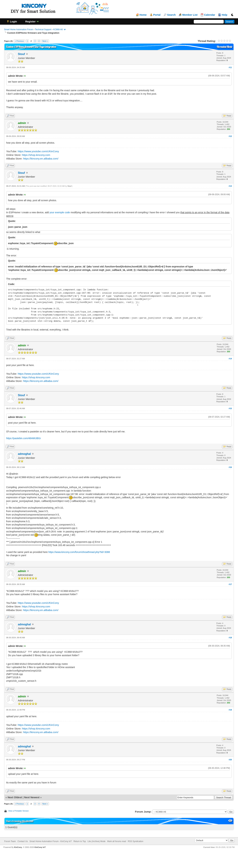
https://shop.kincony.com (36, 154)
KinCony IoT (40, 847)
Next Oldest (15, 797)
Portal (157, 14)
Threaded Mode (224, 46)
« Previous (19, 41)
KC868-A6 (58, 29)
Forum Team (10, 841)
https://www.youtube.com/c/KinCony (38, 151)
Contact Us (23, 841)
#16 (230, 467)
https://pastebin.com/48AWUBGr (23, 438)
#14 (230, 359)
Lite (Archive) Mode (96, 841)
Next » (45, 41)
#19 (230, 710)
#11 (230, 67)
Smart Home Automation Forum (18, 29)
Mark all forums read (116, 841)
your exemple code (60, 212)
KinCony (18, 847)
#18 (230, 638)
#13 (230, 186)
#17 (230, 584)
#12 (230, 136)
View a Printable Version (18, 811)
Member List (189, 14)
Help (224, 14)
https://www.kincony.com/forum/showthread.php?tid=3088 (79, 552)
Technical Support (43, 29)
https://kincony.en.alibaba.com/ (40, 158)
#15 (230, 408)
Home (143, 14)
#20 (230, 760)
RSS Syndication (135, 841)
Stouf (21, 54)
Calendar (209, 14)
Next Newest (31, 797)
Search (171, 14)
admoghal (24, 453)
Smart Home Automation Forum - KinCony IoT (50, 841)
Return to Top (80, 841)
